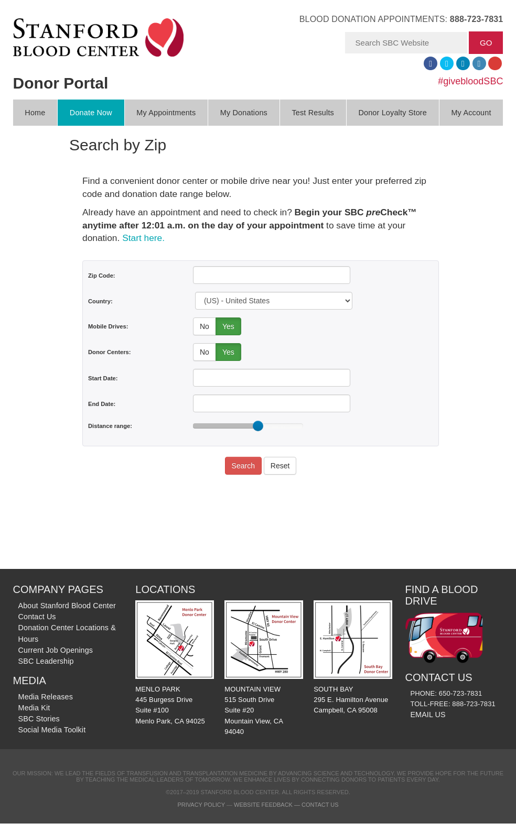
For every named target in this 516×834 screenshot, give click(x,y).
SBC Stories (39, 719)
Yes (228, 326)
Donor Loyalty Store (392, 112)
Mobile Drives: (108, 326)
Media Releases (45, 697)
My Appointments (166, 112)
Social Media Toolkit (52, 730)
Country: (100, 301)
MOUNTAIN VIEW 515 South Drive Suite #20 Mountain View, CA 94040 (263, 668)
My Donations (243, 112)
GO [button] (486, 42)
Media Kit (34, 708)
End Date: (101, 404)
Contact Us (37, 616)
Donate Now (91, 112)
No (204, 326)
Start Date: (103, 378)
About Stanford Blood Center (67, 605)
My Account (471, 112)
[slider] (258, 426)
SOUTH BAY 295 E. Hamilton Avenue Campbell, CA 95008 (353, 657)
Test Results (313, 112)
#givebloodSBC (470, 81)
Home (35, 112)
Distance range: (110, 426)
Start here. (143, 238)
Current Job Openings (55, 650)
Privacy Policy (200, 805)
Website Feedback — (268, 805)
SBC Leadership (46, 661)
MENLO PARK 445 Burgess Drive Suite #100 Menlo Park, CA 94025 (174, 662)
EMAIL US (427, 714)
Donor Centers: (109, 352)
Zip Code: (101, 275)
